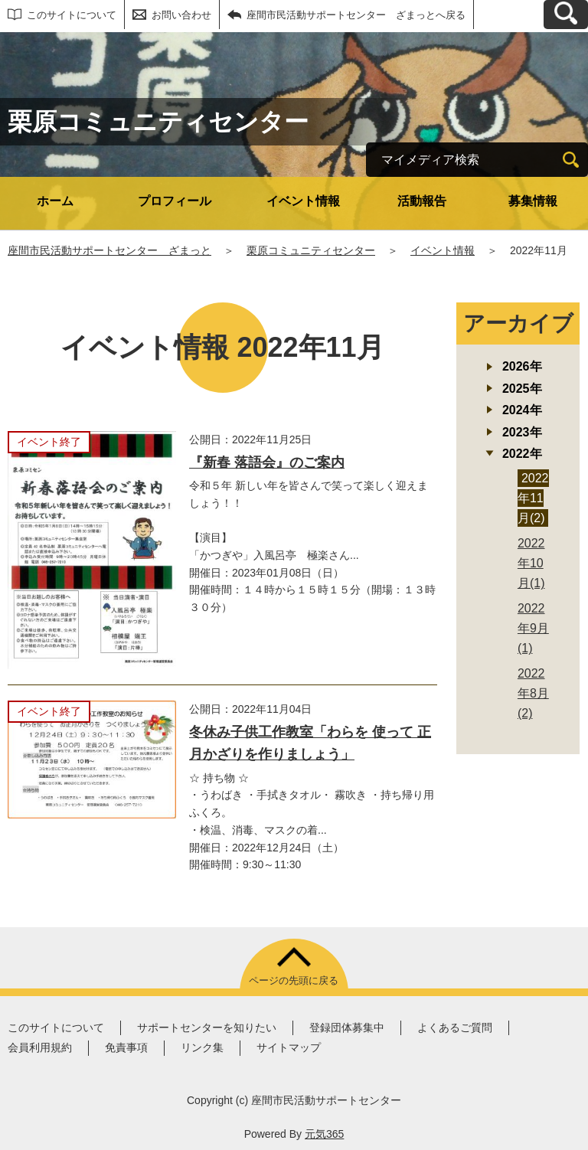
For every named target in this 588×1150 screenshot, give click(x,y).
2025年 (522, 388)
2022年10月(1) (531, 563)
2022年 (522, 453)
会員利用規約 (40, 1047)
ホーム (55, 200)
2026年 (522, 366)
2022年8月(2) (533, 693)
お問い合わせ (181, 15)
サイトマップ (288, 1047)
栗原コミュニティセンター (311, 250)
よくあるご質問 (454, 1027)
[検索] (571, 159)
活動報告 (421, 200)
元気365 (324, 1134)
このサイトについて (71, 15)
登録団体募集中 (346, 1027)
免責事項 (126, 1047)
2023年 (522, 432)
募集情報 (532, 200)
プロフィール (174, 200)
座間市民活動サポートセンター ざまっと (109, 250)
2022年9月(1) (533, 628)
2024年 (522, 410)
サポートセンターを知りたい (206, 1027)
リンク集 (202, 1047)
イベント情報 (303, 200)
